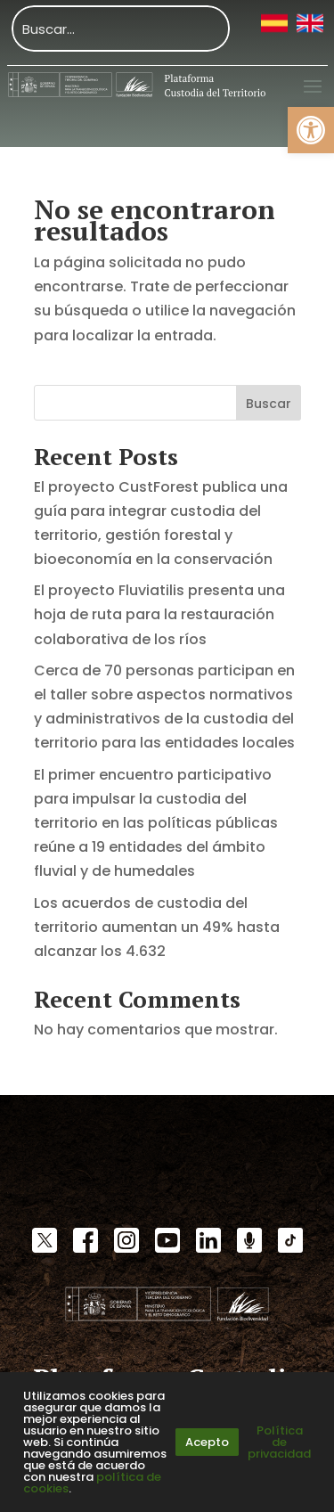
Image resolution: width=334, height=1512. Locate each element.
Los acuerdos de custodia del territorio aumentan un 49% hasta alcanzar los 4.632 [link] (157, 927)
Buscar (268, 404)
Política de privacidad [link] (279, 1442)
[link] (311, 130)
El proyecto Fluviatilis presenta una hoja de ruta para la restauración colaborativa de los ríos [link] (159, 614)
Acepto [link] (207, 1442)
